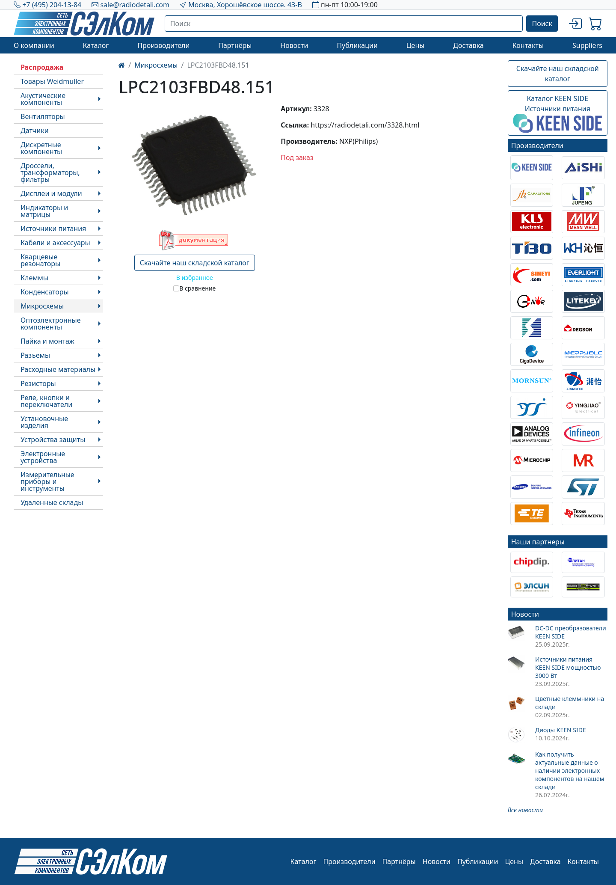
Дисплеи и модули (51, 193)
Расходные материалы (58, 369)
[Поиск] (344, 23)
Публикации (357, 45)
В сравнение (197, 288)
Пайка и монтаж (47, 341)
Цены (415, 45)
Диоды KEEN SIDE (560, 730)
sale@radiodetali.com (134, 4)
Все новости (525, 810)
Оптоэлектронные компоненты (51, 323)
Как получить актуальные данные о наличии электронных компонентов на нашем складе (569, 770)
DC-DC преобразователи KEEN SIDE (570, 632)
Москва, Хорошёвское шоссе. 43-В (245, 4)
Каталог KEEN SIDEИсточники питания (557, 113)
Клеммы (34, 277)
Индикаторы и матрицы (44, 211)
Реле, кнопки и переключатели (46, 401)
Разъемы (35, 355)
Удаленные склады (52, 502)
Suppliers (587, 45)
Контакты (528, 45)
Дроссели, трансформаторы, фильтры (50, 172)
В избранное (194, 277)
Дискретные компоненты (41, 148)
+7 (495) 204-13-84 (51, 4)
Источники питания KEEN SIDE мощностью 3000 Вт (568, 667)
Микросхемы (42, 306)
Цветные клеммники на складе (569, 703)
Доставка (468, 45)
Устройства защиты (53, 439)
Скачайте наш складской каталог (194, 262)
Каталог (96, 45)
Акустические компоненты (43, 99)
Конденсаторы (45, 292)
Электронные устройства (43, 457)
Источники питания (53, 228)
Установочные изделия (44, 422)
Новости (294, 45)
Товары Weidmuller (52, 81)
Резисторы (38, 383)
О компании (34, 45)
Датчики (35, 130)
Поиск (542, 23)
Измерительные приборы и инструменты (47, 481)
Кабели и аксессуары (55, 242)
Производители (163, 45)
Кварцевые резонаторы (40, 260)
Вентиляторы (43, 116)
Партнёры (235, 45)
